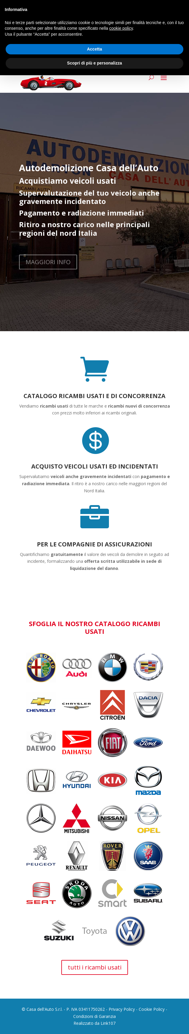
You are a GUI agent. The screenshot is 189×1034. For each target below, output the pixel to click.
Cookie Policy (152, 1009)
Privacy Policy (122, 1009)
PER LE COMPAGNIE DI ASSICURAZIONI (94, 544)
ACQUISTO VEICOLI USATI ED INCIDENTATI (94, 466)
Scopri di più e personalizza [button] (94, 63)
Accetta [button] (94, 49)
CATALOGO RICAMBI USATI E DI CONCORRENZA (94, 396)
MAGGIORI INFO (48, 267)
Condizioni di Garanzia (94, 1016)
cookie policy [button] (121, 28)
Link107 (108, 1023)
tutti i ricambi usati (94, 967)
